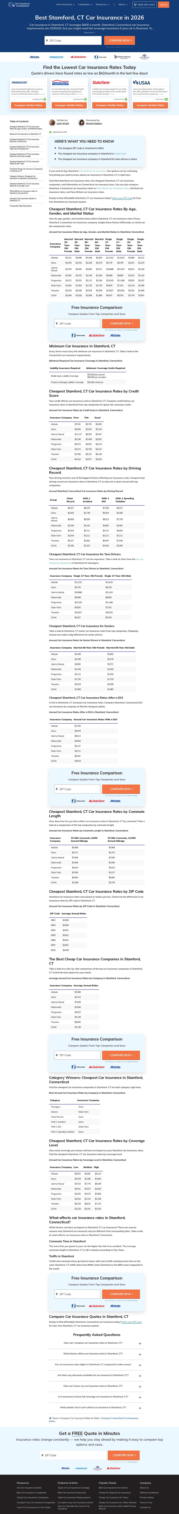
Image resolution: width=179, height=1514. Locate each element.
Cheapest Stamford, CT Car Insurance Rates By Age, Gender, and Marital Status (26, 128)
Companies (85, 4)
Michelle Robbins (94, 123)
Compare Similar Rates (28, 105)
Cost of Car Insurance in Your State (33, 1507)
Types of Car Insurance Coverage (74, 1488)
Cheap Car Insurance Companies (32, 1497)
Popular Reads (107, 1482)
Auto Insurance (65, 4)
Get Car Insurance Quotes (29, 1488)
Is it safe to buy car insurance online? (75, 1502)
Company (145, 1482)
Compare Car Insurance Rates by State (79, 1418)
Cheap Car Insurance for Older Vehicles (117, 1502)
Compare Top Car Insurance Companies (36, 1502)
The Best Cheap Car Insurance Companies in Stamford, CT (26, 170)
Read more (89, 32)
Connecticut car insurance (92, 171)
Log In (163, 4)
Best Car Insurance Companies (31, 1492)
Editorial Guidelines (149, 1492)
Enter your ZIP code (122, 198)
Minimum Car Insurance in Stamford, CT (25, 134)
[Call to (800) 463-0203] (144, 5)
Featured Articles (68, 1482)
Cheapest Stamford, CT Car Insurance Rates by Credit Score (24, 140)
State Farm (120, 153)
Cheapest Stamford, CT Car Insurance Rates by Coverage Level (24, 185)
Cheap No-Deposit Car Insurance (115, 1492)
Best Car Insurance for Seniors (113, 1488)
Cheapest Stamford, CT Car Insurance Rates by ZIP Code (24, 162)
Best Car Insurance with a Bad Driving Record (117, 1507)
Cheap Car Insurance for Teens (113, 1497)
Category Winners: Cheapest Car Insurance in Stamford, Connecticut (23, 177)
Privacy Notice (147, 1497)
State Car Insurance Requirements (74, 1497)
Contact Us (145, 1507)
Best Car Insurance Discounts (72, 1492)
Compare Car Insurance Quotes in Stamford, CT (23, 199)
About (122, 4)
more (43, 94)
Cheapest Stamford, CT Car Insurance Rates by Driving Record (24, 148)
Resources (102, 4)
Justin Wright (63, 123)
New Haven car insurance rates (112, 188)
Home (55, 1418)
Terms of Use (129, 47)
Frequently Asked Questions (21, 206)
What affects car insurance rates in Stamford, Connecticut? (23, 192)
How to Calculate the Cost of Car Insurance (74, 1507)
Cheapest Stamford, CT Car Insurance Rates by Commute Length (24, 155)
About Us (144, 1488)
